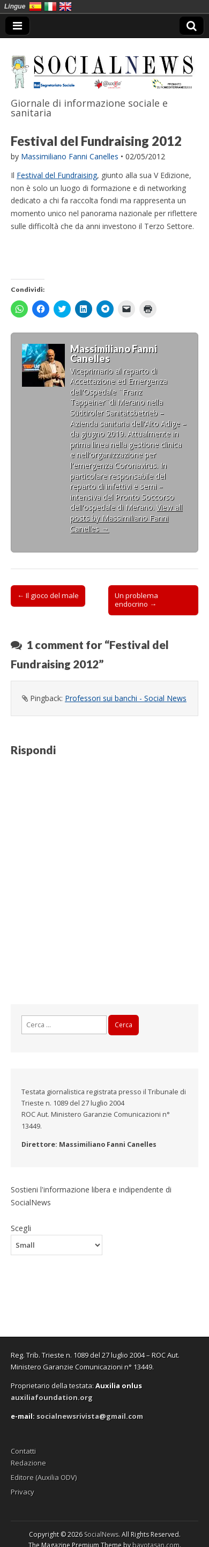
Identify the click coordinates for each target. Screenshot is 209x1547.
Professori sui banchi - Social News (125, 698)
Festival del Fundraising (57, 175)
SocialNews (101, 1534)
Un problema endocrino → (136, 600)
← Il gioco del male (48, 595)
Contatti (23, 1451)
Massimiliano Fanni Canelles (69, 156)
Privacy (22, 1492)
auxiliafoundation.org (52, 1397)
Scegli (21, 1227)
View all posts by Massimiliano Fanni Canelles (126, 517)
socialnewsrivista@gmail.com (89, 1416)
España (35, 6)
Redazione (28, 1463)
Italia (50, 6)
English (65, 6)
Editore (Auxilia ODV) (44, 1477)
